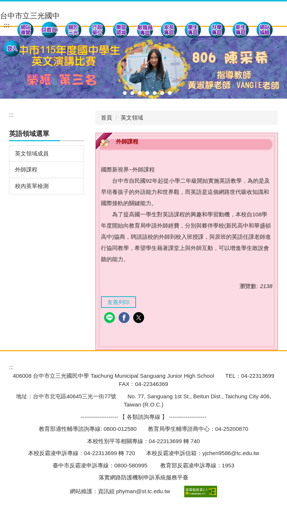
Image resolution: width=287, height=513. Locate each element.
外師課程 (26, 169)
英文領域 (132, 117)
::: (7, 25)
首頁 (106, 117)
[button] (73, 31)
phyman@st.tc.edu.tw (143, 491)
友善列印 (118, 302)
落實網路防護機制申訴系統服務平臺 (143, 477)
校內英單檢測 (32, 186)
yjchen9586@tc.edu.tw (230, 453)
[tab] (117, 93)
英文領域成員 (32, 153)
